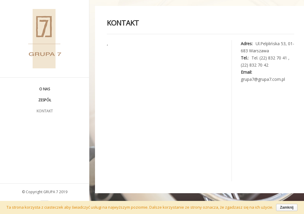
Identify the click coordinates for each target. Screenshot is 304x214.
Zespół (44, 100)
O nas (44, 89)
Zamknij (286, 207)
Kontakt (45, 111)
